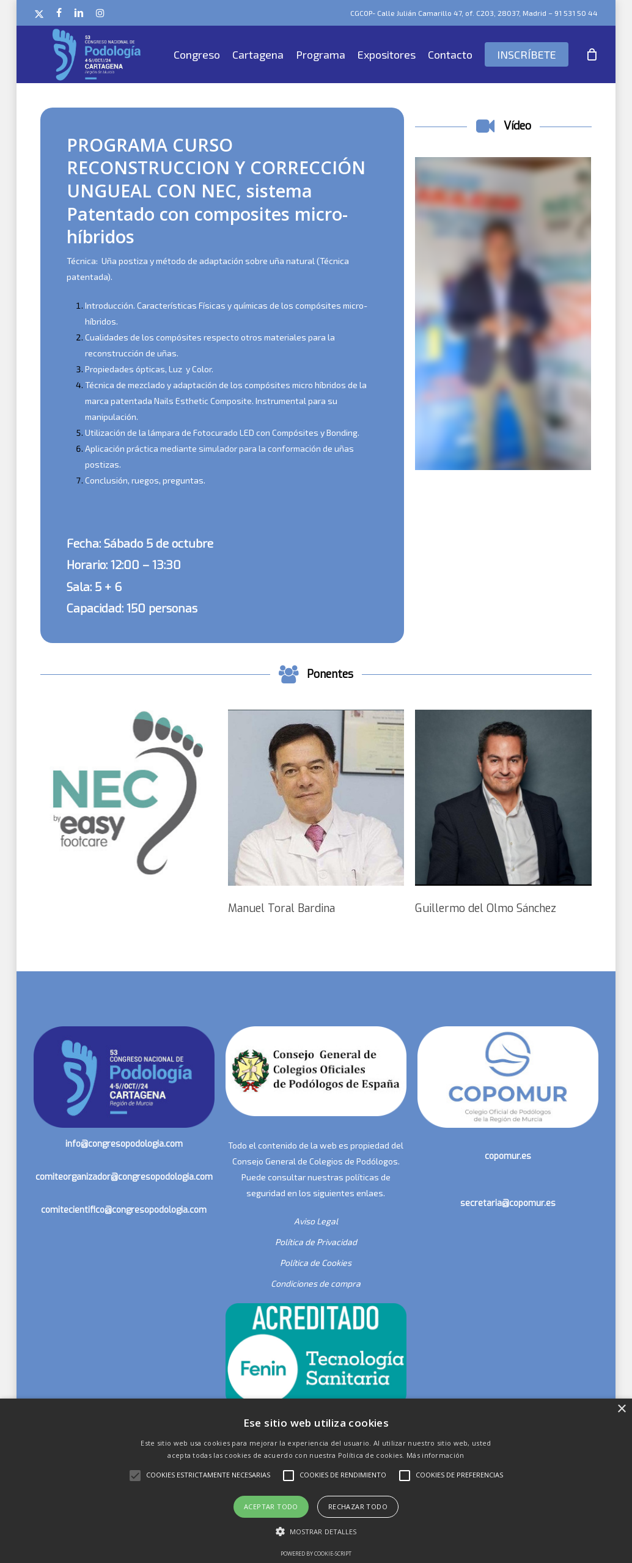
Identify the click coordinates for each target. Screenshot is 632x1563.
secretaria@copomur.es (508, 1203)
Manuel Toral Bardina (281, 908)
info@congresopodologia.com (124, 1144)
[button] (316, 1532)
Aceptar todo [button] (271, 1506)
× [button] (621, 1409)
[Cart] (592, 54)
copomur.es (508, 1156)
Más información (435, 1455)
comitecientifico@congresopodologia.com (124, 1210)
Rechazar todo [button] (358, 1506)
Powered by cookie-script (316, 1553)
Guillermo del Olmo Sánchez (485, 908)
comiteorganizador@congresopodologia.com (124, 1177)
